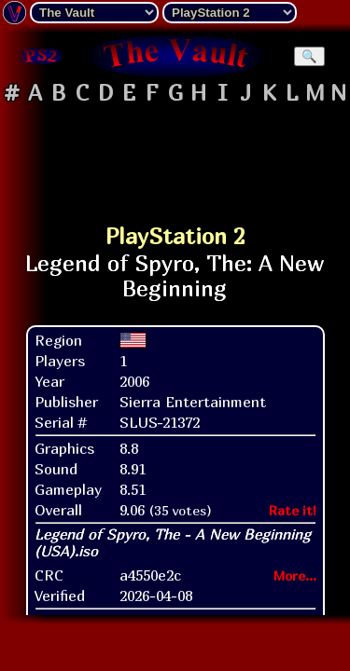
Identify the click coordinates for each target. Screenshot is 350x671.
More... (294, 575)
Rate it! (292, 510)
